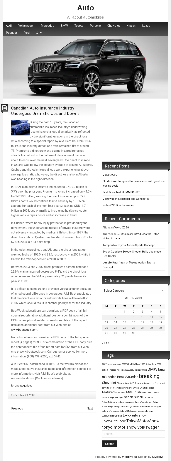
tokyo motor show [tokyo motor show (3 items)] (119, 427)
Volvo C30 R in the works (118, 205)
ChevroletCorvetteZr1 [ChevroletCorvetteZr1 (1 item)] (122, 388)
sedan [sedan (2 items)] (128, 397)
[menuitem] (9, 25)
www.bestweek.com (24, 329)
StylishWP (158, 457)
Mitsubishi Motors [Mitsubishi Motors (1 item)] (150, 393)
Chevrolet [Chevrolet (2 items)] (109, 383)
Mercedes (47, 25)
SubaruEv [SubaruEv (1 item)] (149, 397)
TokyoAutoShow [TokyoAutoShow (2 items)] (114, 421)
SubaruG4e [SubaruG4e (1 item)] (145, 406)
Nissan (131, 25)
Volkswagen (26, 25)
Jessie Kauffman (114, 262)
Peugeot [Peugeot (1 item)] (119, 397)
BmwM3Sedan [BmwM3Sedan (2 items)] (127, 377)
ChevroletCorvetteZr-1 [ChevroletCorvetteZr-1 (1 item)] (126, 383)
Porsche (95, 25)
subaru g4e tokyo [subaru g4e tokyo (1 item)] (145, 411)
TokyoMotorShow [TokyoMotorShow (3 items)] (143, 420)
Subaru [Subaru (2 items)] (139, 397)
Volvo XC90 (110, 174)
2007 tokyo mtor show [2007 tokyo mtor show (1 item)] (111, 364)
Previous (17, 408)
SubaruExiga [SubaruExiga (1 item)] (140, 402)
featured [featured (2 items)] (108, 392)
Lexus (146, 25)
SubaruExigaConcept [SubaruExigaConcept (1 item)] (111, 406)
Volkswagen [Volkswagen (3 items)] (148, 427)
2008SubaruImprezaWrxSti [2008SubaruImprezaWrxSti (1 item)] (135, 370)
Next (90, 408)
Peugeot (11, 32)
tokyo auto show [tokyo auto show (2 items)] (135, 415)
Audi (9, 25)
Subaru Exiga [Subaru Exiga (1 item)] (152, 402)
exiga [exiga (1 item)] (151, 388)
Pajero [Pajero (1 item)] (113, 397)
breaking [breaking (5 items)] (149, 376)
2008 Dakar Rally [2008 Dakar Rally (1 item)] (148, 364)
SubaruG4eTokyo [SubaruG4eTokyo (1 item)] (109, 416)
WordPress (129, 457)
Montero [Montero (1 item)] (105, 397)
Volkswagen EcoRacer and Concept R (126, 198)
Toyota (79, 25)
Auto (85, 8)
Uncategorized (23, 385)
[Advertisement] (133, 130)
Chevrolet (113, 25)
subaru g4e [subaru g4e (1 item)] (156, 406)
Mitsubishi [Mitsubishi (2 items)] (134, 392)
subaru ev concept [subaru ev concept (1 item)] (126, 402)
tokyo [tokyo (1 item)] (120, 416)
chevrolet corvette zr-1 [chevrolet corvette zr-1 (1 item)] (146, 383)
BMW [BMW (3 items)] (153, 369)
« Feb (105, 343)
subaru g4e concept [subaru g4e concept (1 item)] (110, 411)
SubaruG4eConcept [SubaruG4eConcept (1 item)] (128, 411)
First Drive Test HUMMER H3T (121, 192)
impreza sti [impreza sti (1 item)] (120, 393)
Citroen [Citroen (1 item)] (136, 388)
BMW (64, 25)
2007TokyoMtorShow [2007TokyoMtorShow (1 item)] (131, 364)
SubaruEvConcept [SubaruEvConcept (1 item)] (109, 402)
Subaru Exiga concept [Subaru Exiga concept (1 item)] (130, 406)
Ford (27, 32)
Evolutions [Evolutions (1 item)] (144, 388)
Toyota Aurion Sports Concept (136, 245)
